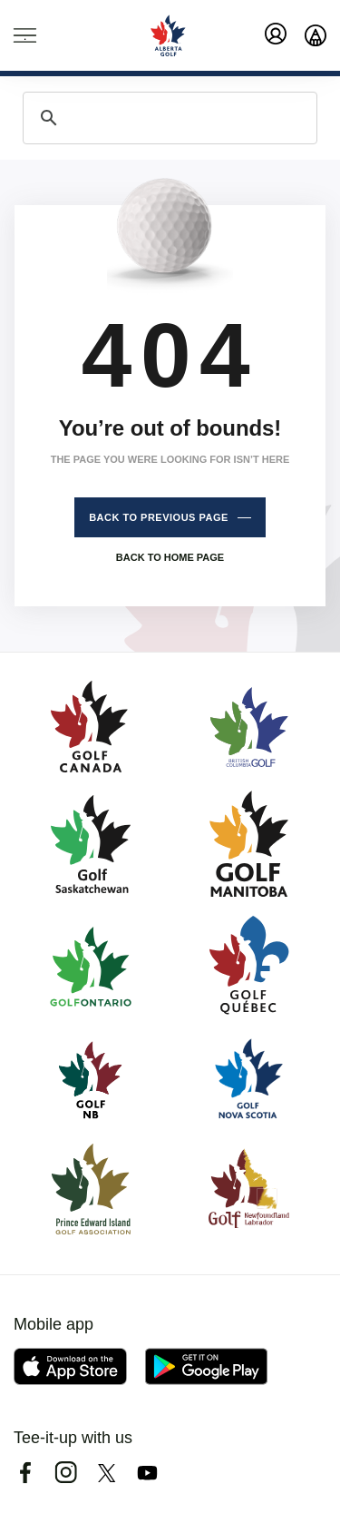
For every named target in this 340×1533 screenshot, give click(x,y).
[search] (167, 118)
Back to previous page (158, 517)
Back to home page (170, 557)
